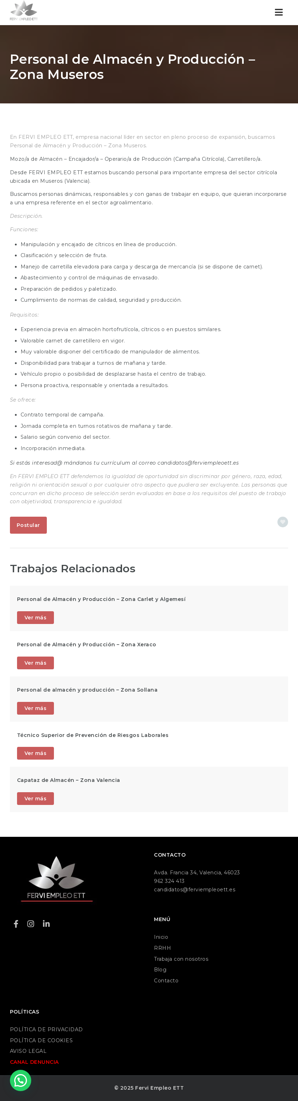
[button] (20, 1080)
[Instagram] (30, 924)
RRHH (162, 948)
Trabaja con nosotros (181, 959)
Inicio (161, 937)
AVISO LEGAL (28, 1051)
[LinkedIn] (46, 924)
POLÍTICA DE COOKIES (41, 1040)
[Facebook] (16, 924)
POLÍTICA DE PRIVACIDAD (46, 1029)
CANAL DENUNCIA (34, 1062)
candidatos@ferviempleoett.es (194, 889)
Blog (160, 969)
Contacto (166, 980)
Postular (28, 525)
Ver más (35, 617)
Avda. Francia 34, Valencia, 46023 (197, 872)
